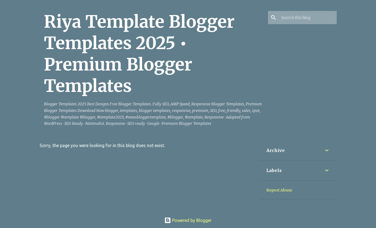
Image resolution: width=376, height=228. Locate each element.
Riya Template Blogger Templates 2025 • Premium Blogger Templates (139, 54)
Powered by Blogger (188, 220)
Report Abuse (279, 190)
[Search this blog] (308, 17)
